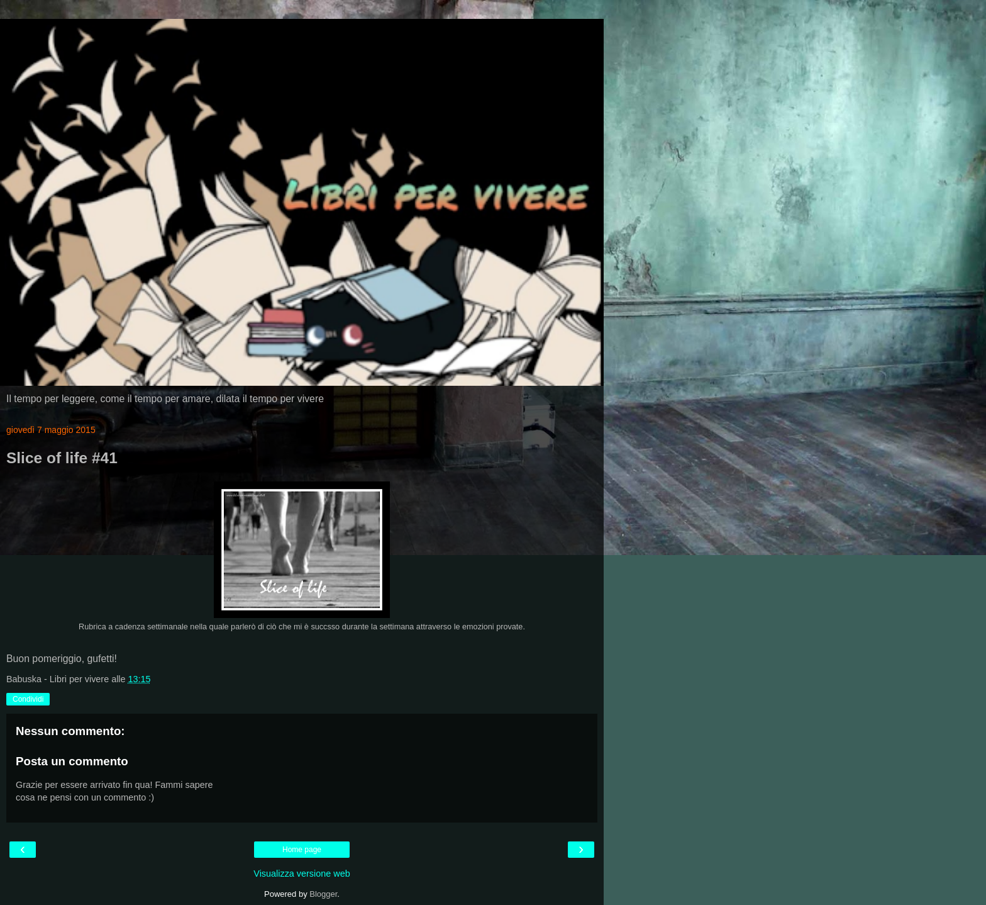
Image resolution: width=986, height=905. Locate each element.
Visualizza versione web (301, 873)
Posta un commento (72, 761)
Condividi (28, 699)
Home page (301, 849)
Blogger (323, 894)
